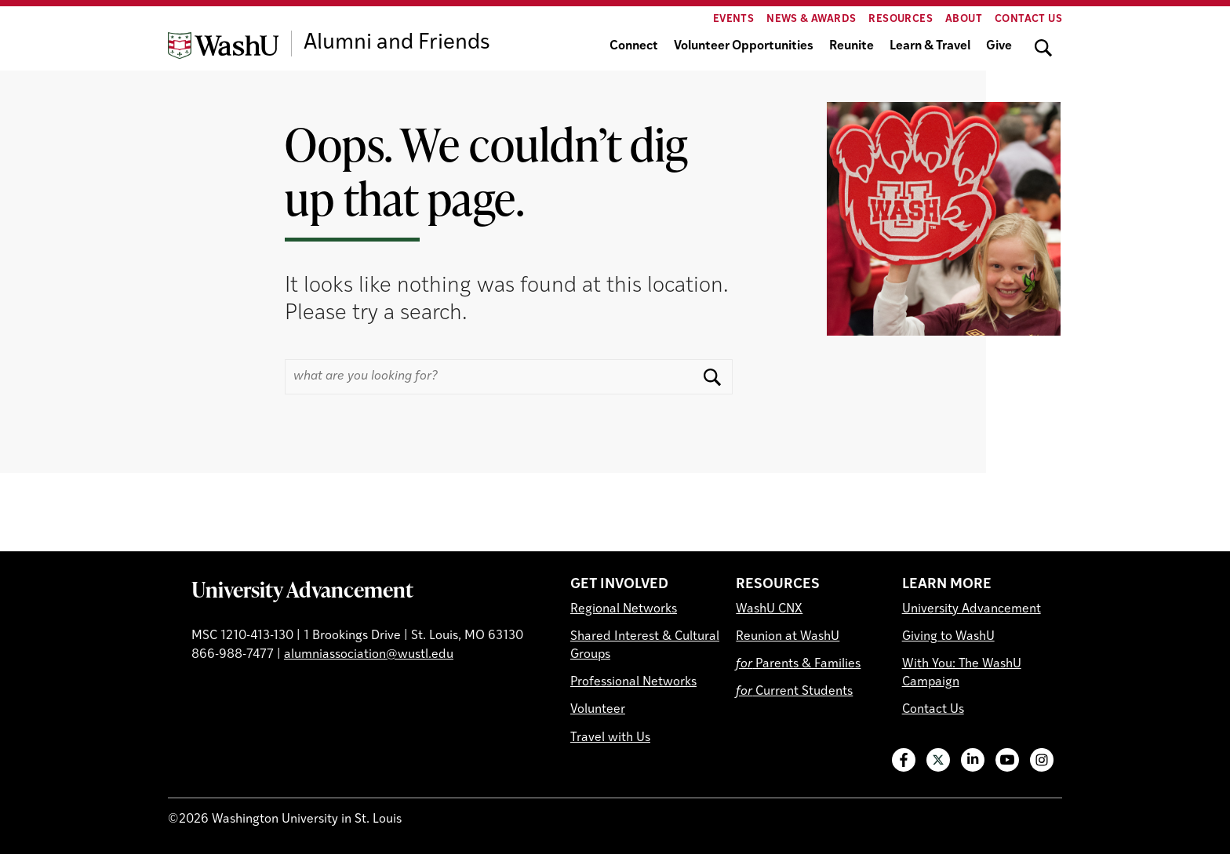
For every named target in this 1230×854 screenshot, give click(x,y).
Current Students (794, 691)
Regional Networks (623, 609)
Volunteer (597, 709)
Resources (900, 19)
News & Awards (811, 19)
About (963, 19)
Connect (634, 46)
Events (733, 19)
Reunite (851, 46)
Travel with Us (610, 738)
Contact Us (1028, 19)
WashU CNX (769, 609)
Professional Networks (633, 682)
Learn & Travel (930, 46)
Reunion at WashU (787, 637)
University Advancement (302, 589)
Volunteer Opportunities (743, 46)
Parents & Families (798, 664)
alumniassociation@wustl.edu (368, 655)
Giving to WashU (948, 637)
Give (999, 46)
